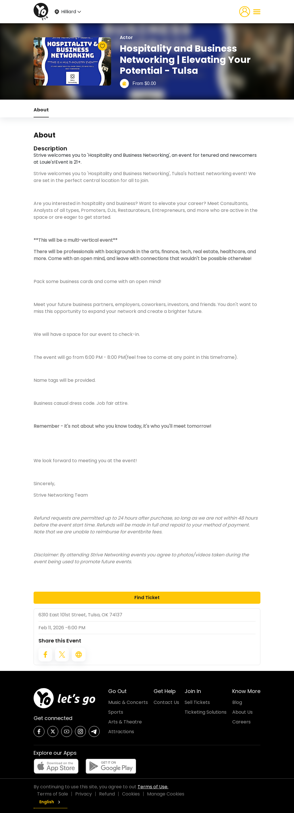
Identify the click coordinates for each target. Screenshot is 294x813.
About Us (242, 712)
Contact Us (166, 702)
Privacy (83, 794)
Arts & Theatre (125, 722)
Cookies (131, 794)
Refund (107, 794)
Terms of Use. (153, 786)
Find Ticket (147, 597)
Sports (115, 712)
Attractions (121, 731)
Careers (241, 722)
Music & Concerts (128, 702)
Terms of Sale (52, 794)
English (50, 802)
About (41, 110)
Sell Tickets (197, 702)
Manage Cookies (165, 794)
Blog (237, 702)
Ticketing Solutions (206, 712)
